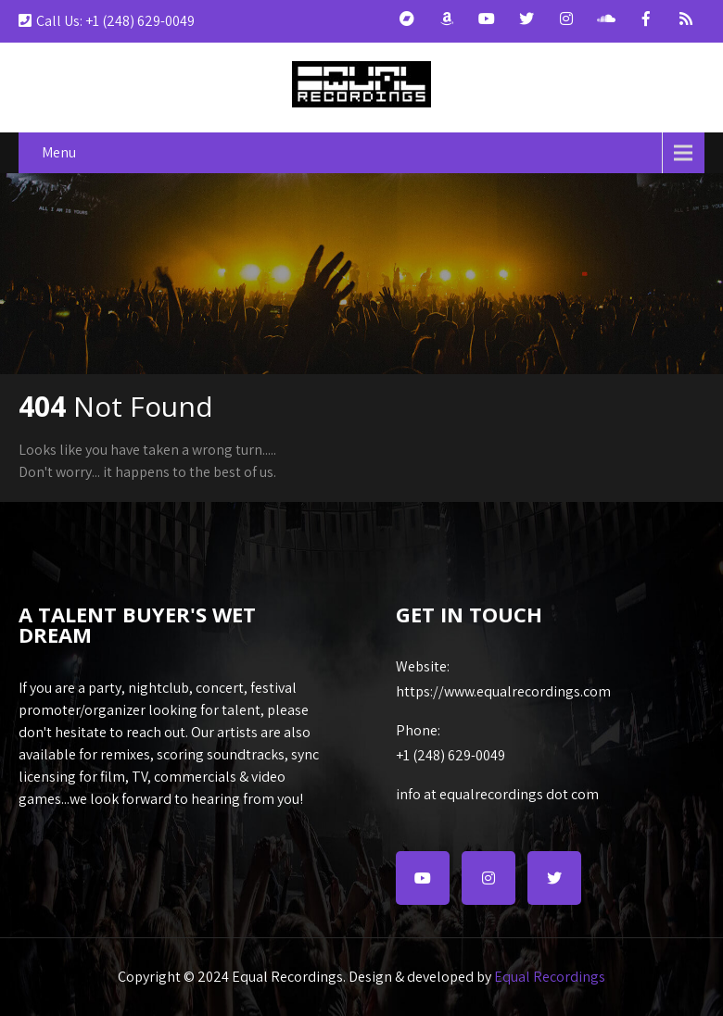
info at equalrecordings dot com (497, 794)
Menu (59, 152)
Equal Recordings (549, 976)
